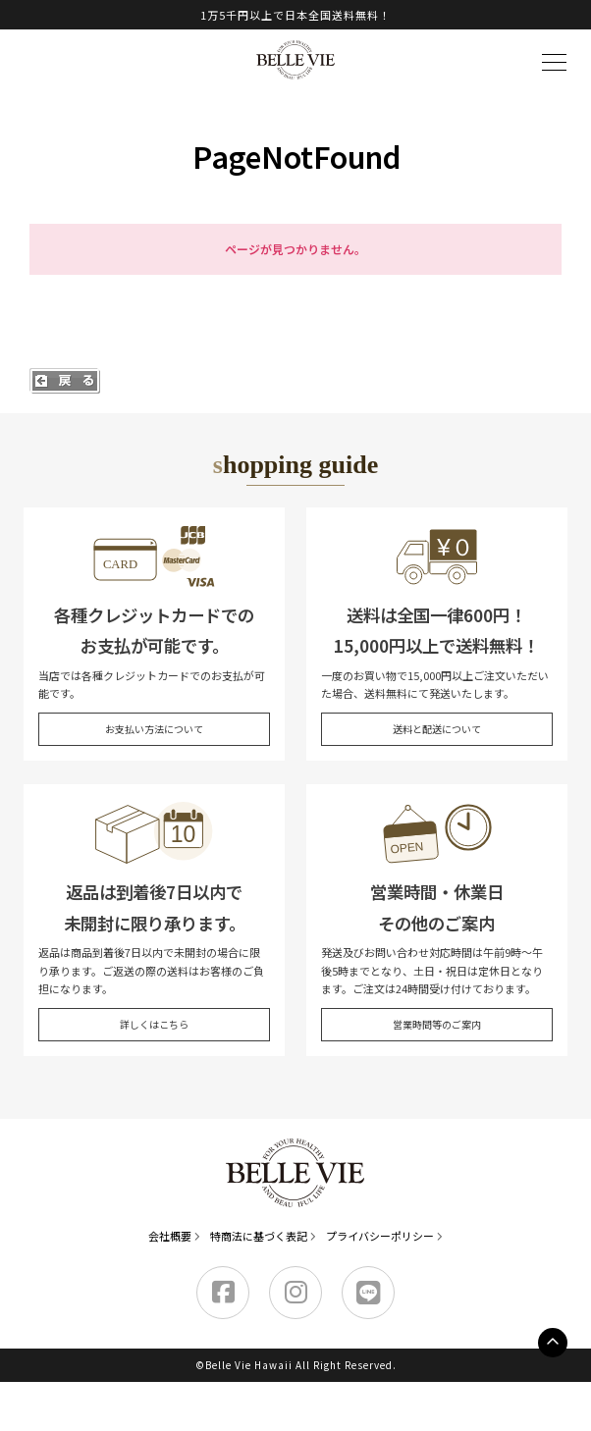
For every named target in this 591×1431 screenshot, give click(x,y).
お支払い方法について (154, 728)
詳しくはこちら (154, 1024)
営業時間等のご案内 (437, 1024)
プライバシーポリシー (380, 1236)
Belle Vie (295, 60)
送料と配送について (437, 728)
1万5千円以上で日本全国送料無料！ (295, 15)
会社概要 (169, 1236)
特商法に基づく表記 (258, 1236)
